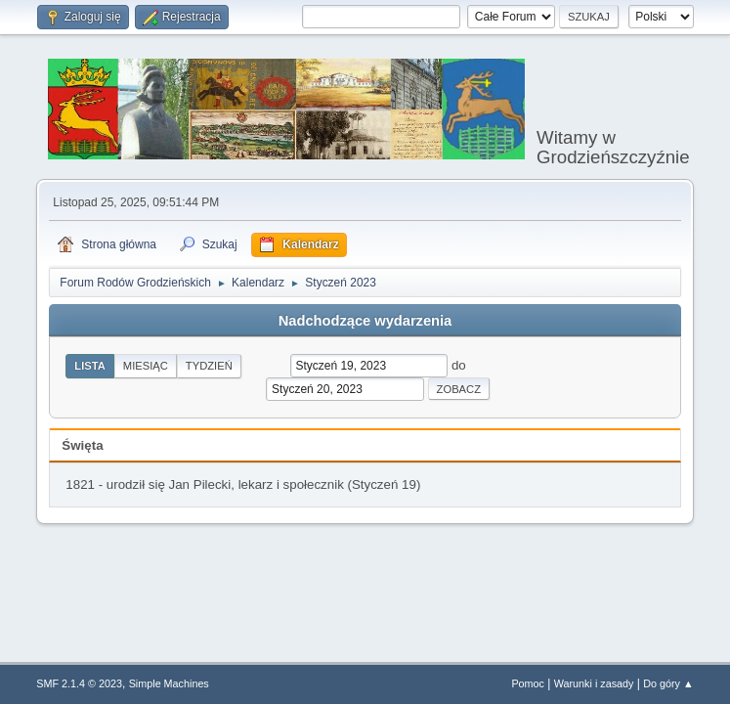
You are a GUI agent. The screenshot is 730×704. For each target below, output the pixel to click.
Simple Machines (169, 683)
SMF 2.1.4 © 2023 (79, 683)
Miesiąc (145, 366)
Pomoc (527, 683)
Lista (90, 366)
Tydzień (209, 366)
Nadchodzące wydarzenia (365, 321)
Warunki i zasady (594, 683)
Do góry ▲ (668, 683)
